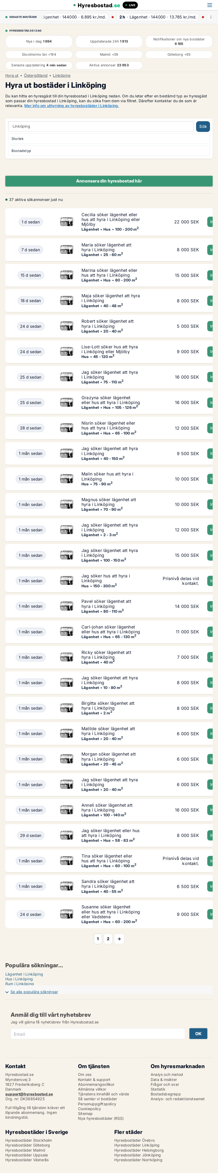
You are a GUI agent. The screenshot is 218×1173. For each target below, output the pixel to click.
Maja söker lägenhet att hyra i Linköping (110, 298)
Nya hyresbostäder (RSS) (101, 1118)
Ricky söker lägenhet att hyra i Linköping (106, 655)
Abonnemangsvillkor (96, 1084)
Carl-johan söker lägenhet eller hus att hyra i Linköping (110, 629)
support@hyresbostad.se (29, 1094)
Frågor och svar (165, 1084)
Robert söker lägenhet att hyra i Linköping (107, 323)
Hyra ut (11, 75)
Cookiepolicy (89, 1108)
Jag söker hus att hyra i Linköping (105, 578)
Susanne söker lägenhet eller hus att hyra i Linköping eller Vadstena (110, 911)
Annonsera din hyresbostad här (109, 181)
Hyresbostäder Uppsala (26, 1155)
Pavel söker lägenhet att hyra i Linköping (106, 604)
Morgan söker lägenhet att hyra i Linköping (108, 756)
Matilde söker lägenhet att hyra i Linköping (108, 731)
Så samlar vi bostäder (97, 1098)
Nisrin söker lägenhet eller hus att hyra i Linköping (108, 425)
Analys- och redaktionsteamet (178, 1098)
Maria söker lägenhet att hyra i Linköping (106, 247)
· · (74, 17)
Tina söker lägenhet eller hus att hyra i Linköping (106, 858)
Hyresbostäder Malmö (25, 1150)
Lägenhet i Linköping (24, 974)
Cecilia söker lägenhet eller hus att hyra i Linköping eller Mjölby (110, 219)
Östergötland (36, 75)
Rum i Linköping (19, 983)
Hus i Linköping (19, 979)
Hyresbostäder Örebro (134, 1140)
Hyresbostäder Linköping (137, 1145)
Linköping (62, 75)
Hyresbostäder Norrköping (138, 1159)
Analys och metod (167, 1074)
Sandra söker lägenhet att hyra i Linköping (107, 884)
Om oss (84, 1074)
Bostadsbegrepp (166, 1094)
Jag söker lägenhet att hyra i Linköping (109, 375)
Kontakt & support (94, 1079)
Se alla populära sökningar (34, 991)
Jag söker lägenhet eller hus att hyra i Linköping (110, 833)
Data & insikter (164, 1079)
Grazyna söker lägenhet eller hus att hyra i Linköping (110, 400)
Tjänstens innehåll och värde (103, 1094)
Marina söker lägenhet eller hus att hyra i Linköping (109, 273)
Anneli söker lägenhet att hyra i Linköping (107, 807)
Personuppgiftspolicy (97, 1104)
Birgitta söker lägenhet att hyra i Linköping (107, 705)
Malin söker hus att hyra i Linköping (107, 476)
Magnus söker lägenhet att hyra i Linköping (108, 502)
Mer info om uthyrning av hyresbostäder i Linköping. (71, 105)
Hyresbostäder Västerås (27, 1159)
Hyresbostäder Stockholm (28, 1140)
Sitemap (85, 1113)
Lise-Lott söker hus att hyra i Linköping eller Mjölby (109, 349)
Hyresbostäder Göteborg (27, 1145)
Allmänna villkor (92, 1089)
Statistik (158, 1089)
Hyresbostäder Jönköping (137, 1155)
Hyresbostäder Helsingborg (139, 1150)
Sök (203, 126)
